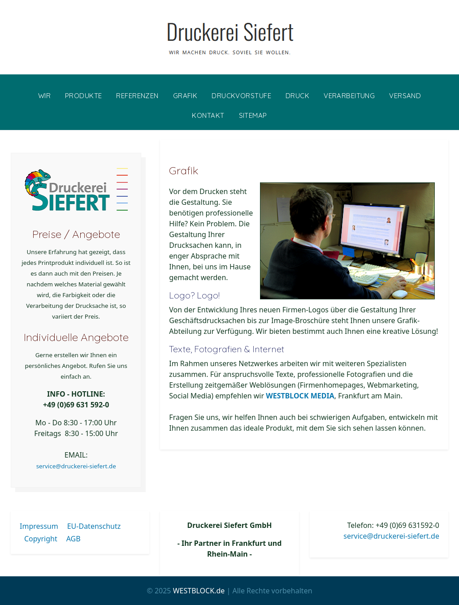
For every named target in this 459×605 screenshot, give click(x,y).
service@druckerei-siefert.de (76, 466)
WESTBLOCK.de (199, 591)
